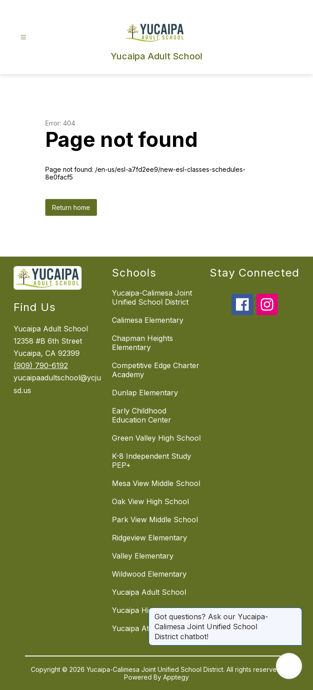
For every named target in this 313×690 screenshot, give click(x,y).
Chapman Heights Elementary (142, 343)
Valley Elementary (142, 555)
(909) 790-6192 (41, 365)
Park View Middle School (155, 519)
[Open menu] (23, 37)
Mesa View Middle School (156, 483)
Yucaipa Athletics (141, 628)
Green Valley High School (156, 437)
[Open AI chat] (289, 666)
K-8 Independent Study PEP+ (151, 461)
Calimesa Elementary (147, 320)
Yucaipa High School (148, 610)
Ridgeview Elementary (149, 537)
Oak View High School (150, 501)
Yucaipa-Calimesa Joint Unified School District (152, 297)
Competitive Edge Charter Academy (155, 370)
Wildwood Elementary (149, 573)
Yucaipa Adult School (149, 592)
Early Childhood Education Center (141, 415)
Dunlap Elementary (145, 392)
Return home (71, 207)
